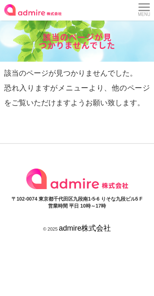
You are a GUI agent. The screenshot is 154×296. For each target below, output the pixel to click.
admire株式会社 (85, 228)
